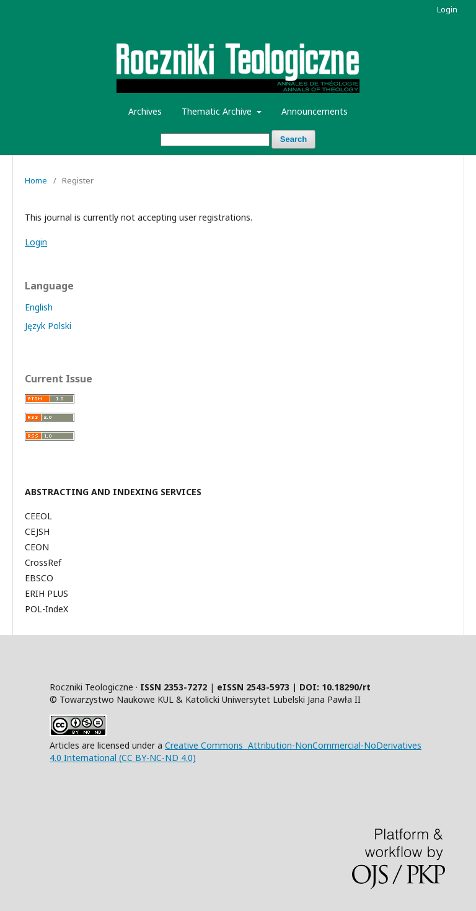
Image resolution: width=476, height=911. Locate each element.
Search (293, 139)
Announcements (314, 111)
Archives (145, 111)
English (39, 307)
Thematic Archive (218, 111)
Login (447, 9)
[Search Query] (215, 139)
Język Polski (48, 326)
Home (36, 180)
